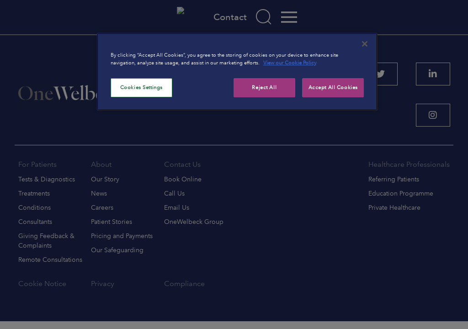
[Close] (365, 44)
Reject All (264, 87)
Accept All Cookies (333, 87)
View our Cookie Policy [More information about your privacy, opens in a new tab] (289, 62)
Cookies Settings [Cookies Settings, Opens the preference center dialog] (141, 87)
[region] (237, 72)
